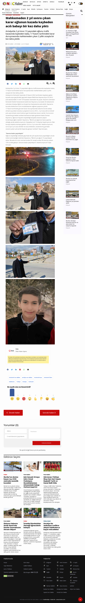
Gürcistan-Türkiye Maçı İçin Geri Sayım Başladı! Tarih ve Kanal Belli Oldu (52, 480)
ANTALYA (32, 1)
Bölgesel (7, 9)
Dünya (71, 9)
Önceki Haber (13, 413)
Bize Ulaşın (26, 562)
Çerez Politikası (8, 569)
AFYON (39, 1)
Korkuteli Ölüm (48, 377)
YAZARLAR (61, 1)
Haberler (52, 599)
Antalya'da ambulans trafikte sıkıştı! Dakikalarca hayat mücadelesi (51, 526)
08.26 (17, 44)
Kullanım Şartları (28, 569)
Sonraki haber (50, 413)
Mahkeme (11, 381)
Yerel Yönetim (15, 9)
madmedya (46, 599)
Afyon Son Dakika (75, 589)
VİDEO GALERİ (27, 5)
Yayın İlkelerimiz (8, 566)
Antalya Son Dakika (62, 589)
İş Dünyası (40, 9)
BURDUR (25, 1)
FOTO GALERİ (36, 5)
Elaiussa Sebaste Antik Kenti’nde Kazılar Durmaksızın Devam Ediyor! (12, 526)
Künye (5, 562)
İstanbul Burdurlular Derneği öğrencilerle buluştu (32, 525)
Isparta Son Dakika (48, 592)
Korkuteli (16, 15)
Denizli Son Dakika (62, 592)
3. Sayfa (23, 9)
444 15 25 (34, 572)
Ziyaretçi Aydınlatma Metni (11, 572)
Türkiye (18, 381)
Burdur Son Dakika (48, 589)
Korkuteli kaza (38, 377)
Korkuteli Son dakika (14, 377)
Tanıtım (46, 9)
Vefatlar (52, 9)
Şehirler (72, 586)
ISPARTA (45, 1)
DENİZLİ (52, 1)
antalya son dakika (27, 377)
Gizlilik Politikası (28, 566)
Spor (28, 9)
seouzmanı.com (60, 599)
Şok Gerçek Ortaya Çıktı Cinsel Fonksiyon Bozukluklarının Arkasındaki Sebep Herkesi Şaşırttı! (32, 482)
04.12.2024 (9, 44)
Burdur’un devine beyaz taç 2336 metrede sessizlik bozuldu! (11, 480)
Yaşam (22, 13)
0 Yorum (25, 44)
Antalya (9, 15)
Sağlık (66, 9)
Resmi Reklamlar (7, 13)
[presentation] (17, 443)
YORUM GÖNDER (46, 443)
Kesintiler (16, 13)
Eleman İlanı (59, 9)
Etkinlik (33, 9)
